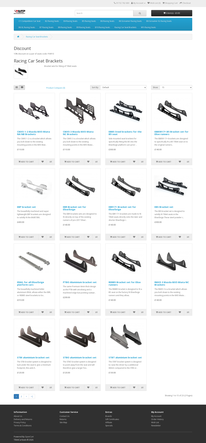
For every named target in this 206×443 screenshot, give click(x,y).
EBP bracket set (26, 206)
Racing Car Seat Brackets (125, 27)
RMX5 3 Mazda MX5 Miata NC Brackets (171, 283)
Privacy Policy (20, 422)
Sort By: (95, 87)
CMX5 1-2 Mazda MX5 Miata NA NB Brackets (33, 133)
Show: (155, 87)
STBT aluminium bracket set (125, 357)
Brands (108, 416)
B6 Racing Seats (107, 21)
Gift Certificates (112, 419)
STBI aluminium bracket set (33, 357)
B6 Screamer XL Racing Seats (159, 21)
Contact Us (64, 416)
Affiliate (108, 422)
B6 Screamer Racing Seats (130, 21)
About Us (18, 416)
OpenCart (29, 436)
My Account (156, 416)
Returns (63, 419)
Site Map (63, 422)
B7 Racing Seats (46, 27)
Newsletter (156, 425)
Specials (109, 425)
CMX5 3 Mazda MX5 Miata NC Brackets (78, 133)
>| (32, 396)
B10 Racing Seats (102, 27)
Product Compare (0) (55, 88)
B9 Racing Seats (83, 27)
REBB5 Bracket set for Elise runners (125, 283)
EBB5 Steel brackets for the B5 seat (125, 133)
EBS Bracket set (163, 206)
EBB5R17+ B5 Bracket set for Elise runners (171, 133)
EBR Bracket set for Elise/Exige (74, 208)
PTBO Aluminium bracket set (80, 282)
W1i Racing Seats (148, 27)
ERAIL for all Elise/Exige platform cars (30, 283)
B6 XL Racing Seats (27, 27)
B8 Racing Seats (65, 27)
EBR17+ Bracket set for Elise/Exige (122, 208)
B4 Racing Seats (70, 21)
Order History (157, 419)
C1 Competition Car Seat (29, 21)
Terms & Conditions (22, 425)
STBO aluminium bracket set (79, 357)
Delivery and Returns (23, 419)
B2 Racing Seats (52, 21)
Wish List (155, 422)
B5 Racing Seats (89, 21)
